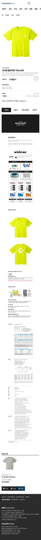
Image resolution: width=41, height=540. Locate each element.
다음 (13, 489)
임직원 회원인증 (20, 497)
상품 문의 (34, 110)
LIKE (36, 78)
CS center (22, 499)
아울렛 (7, 15)
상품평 (16, 110)
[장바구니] (33, 3)
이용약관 (27, 497)
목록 (21, 489)
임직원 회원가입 (11, 497)
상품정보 (6, 110)
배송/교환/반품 (25, 110)
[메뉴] (38, 3)
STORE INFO (14, 499)
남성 (12, 15)
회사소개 (4, 497)
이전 (5, 489)
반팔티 (18, 15)
